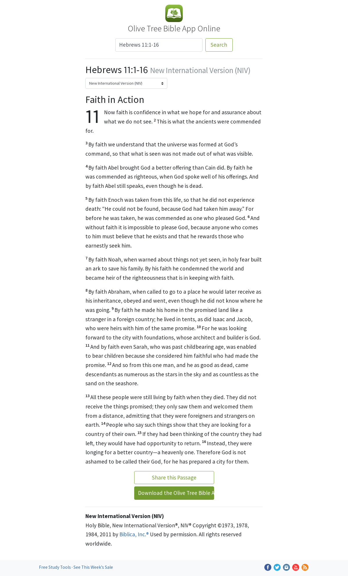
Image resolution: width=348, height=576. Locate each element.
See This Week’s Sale (93, 567)
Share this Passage (174, 477)
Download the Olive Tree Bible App (176, 492)
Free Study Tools (55, 567)
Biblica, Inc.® (134, 534)
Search (219, 44)
